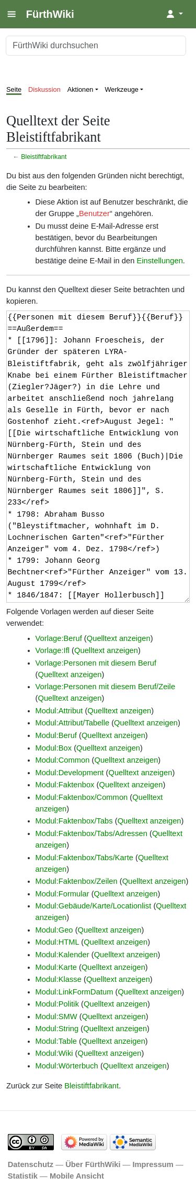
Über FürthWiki (92, 1164)
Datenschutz (31, 1164)
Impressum (153, 1164)
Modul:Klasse (59, 979)
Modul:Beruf (56, 735)
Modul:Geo (54, 930)
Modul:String (57, 1028)
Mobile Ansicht (77, 1176)
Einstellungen (159, 260)
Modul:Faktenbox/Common (82, 797)
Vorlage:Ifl (53, 650)
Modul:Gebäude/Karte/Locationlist (94, 906)
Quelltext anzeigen (119, 638)
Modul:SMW (56, 1016)
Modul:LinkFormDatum (74, 992)
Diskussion (44, 89)
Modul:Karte (56, 967)
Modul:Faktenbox (65, 784)
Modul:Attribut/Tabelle (73, 723)
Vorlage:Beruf (59, 638)
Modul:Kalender (62, 954)
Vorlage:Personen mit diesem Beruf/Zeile (106, 686)
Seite (13, 89)
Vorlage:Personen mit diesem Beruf (96, 663)
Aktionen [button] (80, 89)
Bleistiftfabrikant (43, 157)
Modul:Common (63, 760)
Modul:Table (56, 1041)
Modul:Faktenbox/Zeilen (77, 881)
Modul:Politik (57, 1004)
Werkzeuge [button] (122, 89)
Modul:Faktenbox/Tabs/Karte (84, 857)
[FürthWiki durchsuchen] (96, 46)
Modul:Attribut (59, 711)
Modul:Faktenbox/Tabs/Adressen (91, 833)
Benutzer (94, 213)
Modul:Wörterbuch (67, 1066)
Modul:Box (54, 748)
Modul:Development (70, 772)
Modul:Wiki (54, 1053)
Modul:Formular (62, 894)
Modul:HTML (57, 942)
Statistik (23, 1176)
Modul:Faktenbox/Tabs (74, 821)
